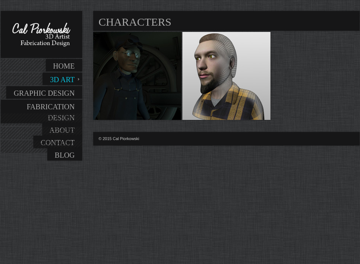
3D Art (62, 80)
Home (64, 66)
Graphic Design (44, 93)
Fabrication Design (51, 112)
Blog (64, 155)
